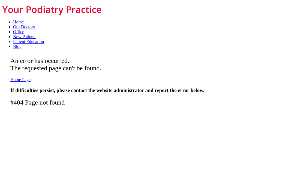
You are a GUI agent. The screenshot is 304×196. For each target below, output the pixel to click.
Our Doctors (24, 26)
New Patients (24, 36)
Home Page (20, 79)
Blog (17, 46)
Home (18, 22)
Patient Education (28, 41)
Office (18, 31)
